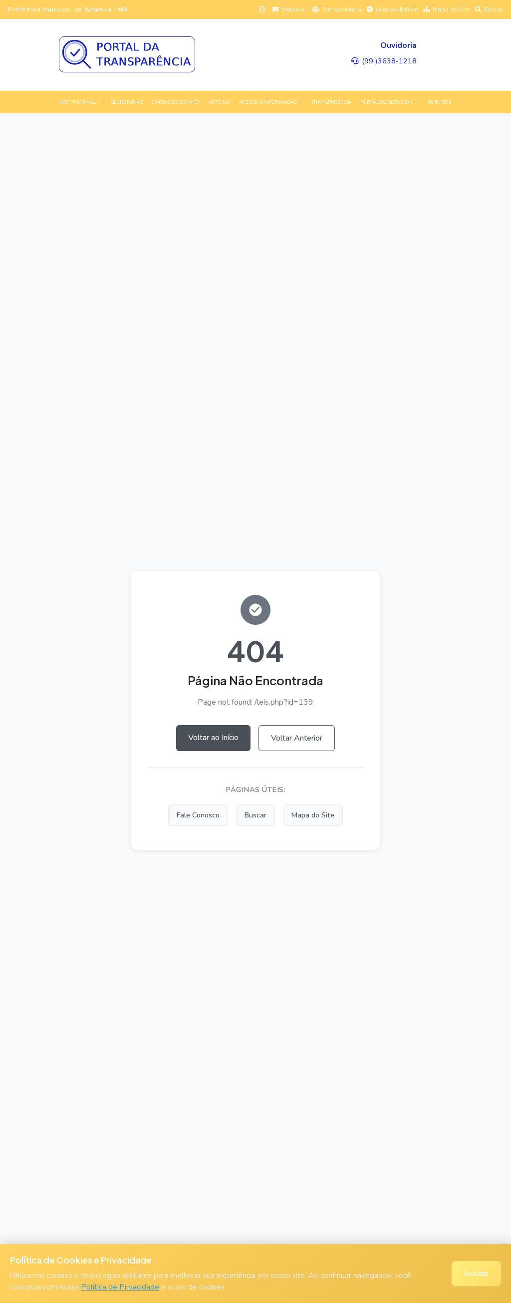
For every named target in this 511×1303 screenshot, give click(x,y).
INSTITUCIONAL (78, 102)
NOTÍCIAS (220, 102)
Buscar (489, 9)
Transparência (336, 9)
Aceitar (476, 1274)
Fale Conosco (198, 815)
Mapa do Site (446, 9)
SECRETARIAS (127, 102)
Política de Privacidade (120, 1287)
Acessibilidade (392, 9)
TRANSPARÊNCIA (331, 102)
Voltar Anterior (296, 738)
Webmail (289, 9)
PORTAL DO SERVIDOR (386, 102)
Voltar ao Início (213, 737)
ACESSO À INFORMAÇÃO (268, 102)
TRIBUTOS (439, 102)
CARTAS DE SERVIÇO (176, 102)
